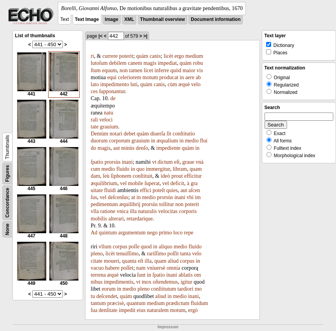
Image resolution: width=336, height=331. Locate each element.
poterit (126, 56)
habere (112, 268)
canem (135, 63)
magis (149, 63)
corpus (120, 247)
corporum (119, 141)
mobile (135, 183)
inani (127, 162)
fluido (123, 169)
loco (178, 233)
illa (133, 211)
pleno (97, 253)
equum (109, 70)
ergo (179, 56)
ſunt (141, 275)
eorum (109, 289)
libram (180, 169)
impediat (167, 63)
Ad (94, 233)
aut (116, 148)
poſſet (127, 268)
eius (141, 310)
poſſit (173, 253)
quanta (129, 261)
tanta (185, 253)
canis (155, 56)
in (182, 77)
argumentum (132, 233)
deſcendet (106, 296)
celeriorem (129, 77)
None (7, 229)
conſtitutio (183, 134)
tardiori (185, 289)
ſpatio (97, 162)
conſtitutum (163, 289)
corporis (188, 211)
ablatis (185, 275)
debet (129, 134)
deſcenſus (118, 197)
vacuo (97, 268)
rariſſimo (156, 253)
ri (92, 56)
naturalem (158, 310)
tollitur (166, 204)
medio (191, 141)
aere (189, 77)
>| (145, 36)
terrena (98, 275)
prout (177, 176)
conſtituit (143, 176)
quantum (136, 303)
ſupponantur (112, 91)
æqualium (167, 141)
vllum (105, 247)
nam (141, 268)
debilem (118, 63)
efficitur (193, 176)
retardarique (140, 219)
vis (200, 70)
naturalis (147, 211)
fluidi (110, 190)
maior (189, 70)
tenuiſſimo (127, 253)
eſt (176, 162)
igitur (186, 282)
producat (168, 77)
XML (129, 19)
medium (194, 56)
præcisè (115, 303)
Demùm (99, 134)
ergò (193, 310)
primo (165, 233)
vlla (95, 211)
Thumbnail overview (162, 19)
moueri (111, 261)
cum (95, 169)
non (124, 70)
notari (116, 134)
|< (101, 36)
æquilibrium (104, 183)
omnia (173, 268)
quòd (175, 70)
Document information (215, 19)
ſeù (106, 176)
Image (111, 19)
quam (160, 261)
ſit (169, 134)
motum (150, 77)
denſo (142, 148)
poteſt (159, 190)
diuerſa (157, 134)
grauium (109, 127)
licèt (168, 56)
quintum (108, 233)
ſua (94, 310)
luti (134, 84)
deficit (177, 183)
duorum (99, 141)
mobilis (99, 219)
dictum (165, 162)
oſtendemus (165, 282)
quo (140, 169)
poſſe (134, 247)
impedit (127, 310)
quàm (142, 56)
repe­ (188, 233)
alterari (116, 219)
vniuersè (156, 268)
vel (123, 183)
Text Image (87, 19)
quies (172, 190)
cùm (172, 84)
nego (152, 233)
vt (154, 162)
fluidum (199, 303)
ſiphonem (121, 176)
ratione (107, 211)
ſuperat (152, 183)
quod (146, 247)
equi (112, 77)
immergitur (158, 169)
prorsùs (112, 162)
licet (148, 70)
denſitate (108, 310)
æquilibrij (129, 204)
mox (146, 282)
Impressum (168, 327)
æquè (184, 84)
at (133, 197)
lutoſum (99, 63)
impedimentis (118, 282)
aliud (173, 261)
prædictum (178, 303)
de (112, 98)
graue (188, 162)
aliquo (165, 247)
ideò (165, 176)
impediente (168, 148)
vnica (122, 211)
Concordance (7, 203)
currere (110, 56)
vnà (200, 162)
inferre (162, 70)
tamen (135, 70)
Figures (7, 173)
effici (145, 190)
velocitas (168, 211)
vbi (189, 197)
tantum (98, 303)
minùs (127, 148)
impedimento (114, 84)
